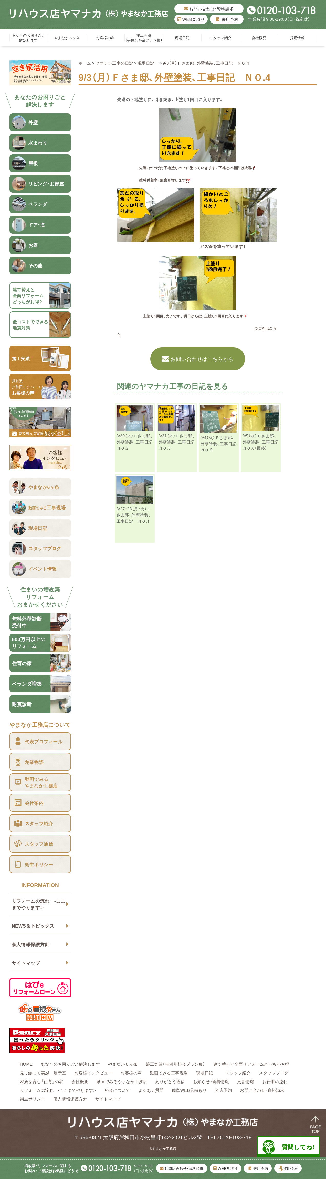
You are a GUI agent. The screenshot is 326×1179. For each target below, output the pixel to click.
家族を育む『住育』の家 (41, 1081)
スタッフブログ (273, 1073)
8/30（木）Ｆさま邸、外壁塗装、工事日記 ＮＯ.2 (137, 442)
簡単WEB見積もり (189, 1090)
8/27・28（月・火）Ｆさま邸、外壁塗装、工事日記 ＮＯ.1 (134, 514)
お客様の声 (105, 37)
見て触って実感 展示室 (43, 1073)
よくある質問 (151, 1090)
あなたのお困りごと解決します (28, 37)
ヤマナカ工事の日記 (114, 63)
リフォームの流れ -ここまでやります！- (39, 904)
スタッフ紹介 (220, 37)
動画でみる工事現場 (169, 1073)
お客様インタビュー (93, 1073)
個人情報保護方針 (31, 944)
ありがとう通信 (170, 1081)
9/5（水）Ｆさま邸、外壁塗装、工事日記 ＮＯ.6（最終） (263, 442)
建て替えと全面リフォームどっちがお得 (251, 1064)
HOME (26, 1064)
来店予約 (226, 19)
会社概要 (259, 37)
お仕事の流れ (275, 1081)
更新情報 (245, 1081)
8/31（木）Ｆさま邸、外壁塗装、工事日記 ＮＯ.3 (179, 442)
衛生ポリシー (32, 1099)
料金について (117, 1090)
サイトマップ (26, 962)
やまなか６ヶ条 (67, 37)
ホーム (85, 63)
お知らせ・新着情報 (211, 1081)
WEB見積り (191, 19)
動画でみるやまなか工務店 (122, 1081)
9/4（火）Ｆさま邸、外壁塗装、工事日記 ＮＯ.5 (221, 443)
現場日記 (184, 37)
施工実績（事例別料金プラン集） (143, 37)
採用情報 (297, 37)
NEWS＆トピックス (33, 925)
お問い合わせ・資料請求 (209, 9)
